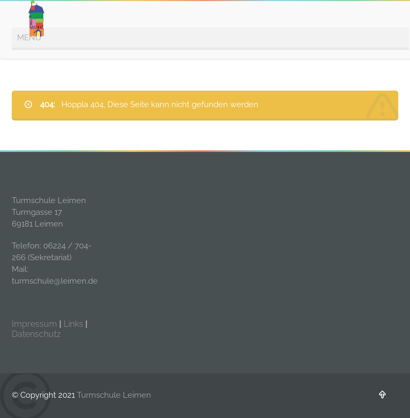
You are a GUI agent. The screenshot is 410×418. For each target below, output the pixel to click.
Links (73, 324)
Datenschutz (36, 334)
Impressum (34, 324)
